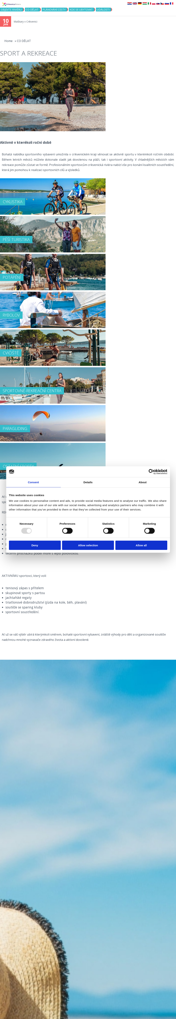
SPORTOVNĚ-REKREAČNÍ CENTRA (32, 390)
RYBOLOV (11, 315)
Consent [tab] (33, 482)
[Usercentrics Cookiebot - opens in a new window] (151, 471)
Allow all (141, 545)
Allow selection (88, 545)
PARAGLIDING (15, 428)
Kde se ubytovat (81, 9)
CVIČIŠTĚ (11, 352)
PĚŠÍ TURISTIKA (16, 239)
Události (103, 9)
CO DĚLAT (32, 9)
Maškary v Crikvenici (25, 21)
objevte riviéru (11, 9)
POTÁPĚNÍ (12, 277)
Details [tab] (88, 482)
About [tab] (143, 482)
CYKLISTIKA (12, 201)
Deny (34, 545)
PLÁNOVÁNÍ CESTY (54, 9)
